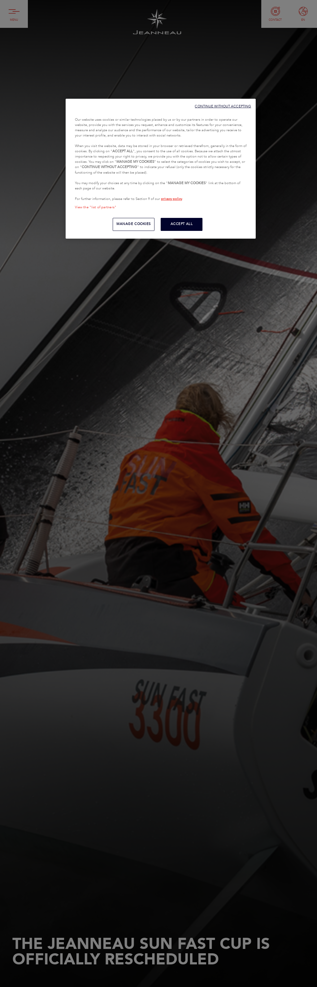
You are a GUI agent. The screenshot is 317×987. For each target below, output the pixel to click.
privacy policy (171, 199)
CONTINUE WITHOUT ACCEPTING (223, 106)
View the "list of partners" (95, 207)
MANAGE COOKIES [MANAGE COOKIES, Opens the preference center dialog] (133, 224)
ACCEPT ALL (182, 224)
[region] (161, 169)
